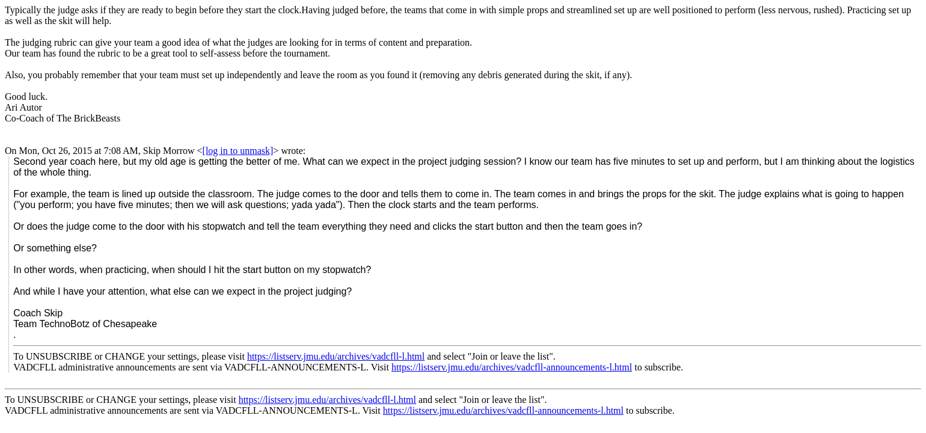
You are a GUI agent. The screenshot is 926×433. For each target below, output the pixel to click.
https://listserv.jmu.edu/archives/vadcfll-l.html (336, 356)
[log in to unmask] (238, 151)
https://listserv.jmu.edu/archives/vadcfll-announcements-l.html (511, 367)
